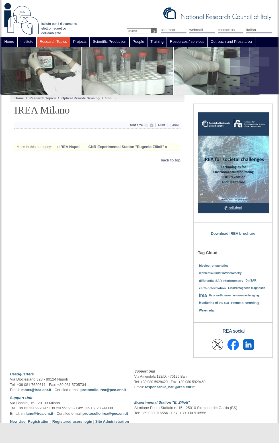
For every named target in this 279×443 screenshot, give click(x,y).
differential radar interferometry (220, 273)
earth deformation (212, 288)
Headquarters (22, 374)
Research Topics (42, 98)
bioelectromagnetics (214, 265)
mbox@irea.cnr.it (36, 390)
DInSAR (251, 280)
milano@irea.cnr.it (37, 413)
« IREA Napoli (68, 147)
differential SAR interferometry (221, 280)
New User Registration (30, 421)
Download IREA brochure (233, 233)
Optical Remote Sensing (80, 98)
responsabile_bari (160, 387)
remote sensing (245, 303)
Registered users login (72, 421)
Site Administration (112, 421)
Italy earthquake (220, 295)
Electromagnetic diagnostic (246, 288)
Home (19, 98)
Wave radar (207, 310)
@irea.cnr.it (184, 387)
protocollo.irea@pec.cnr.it (103, 390)
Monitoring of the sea (214, 302)
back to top (170, 160)
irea (203, 295)
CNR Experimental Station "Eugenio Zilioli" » (127, 147)
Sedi (108, 98)
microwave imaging (246, 295)
